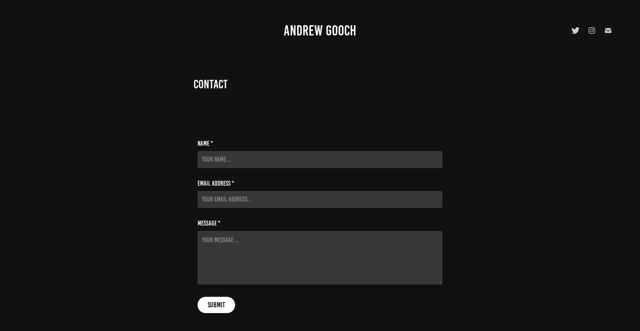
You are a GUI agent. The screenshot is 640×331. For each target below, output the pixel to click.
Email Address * (216, 183)
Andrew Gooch (320, 30)
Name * (205, 143)
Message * (209, 223)
